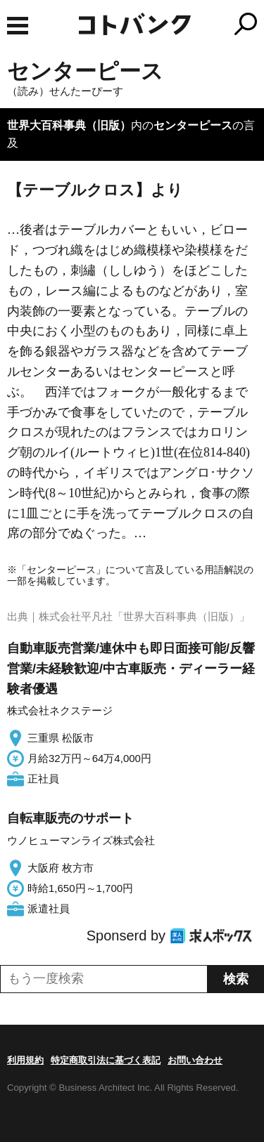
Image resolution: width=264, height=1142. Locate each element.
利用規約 (25, 1060)
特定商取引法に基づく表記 (106, 1060)
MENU (17, 25)
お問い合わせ (195, 1060)
